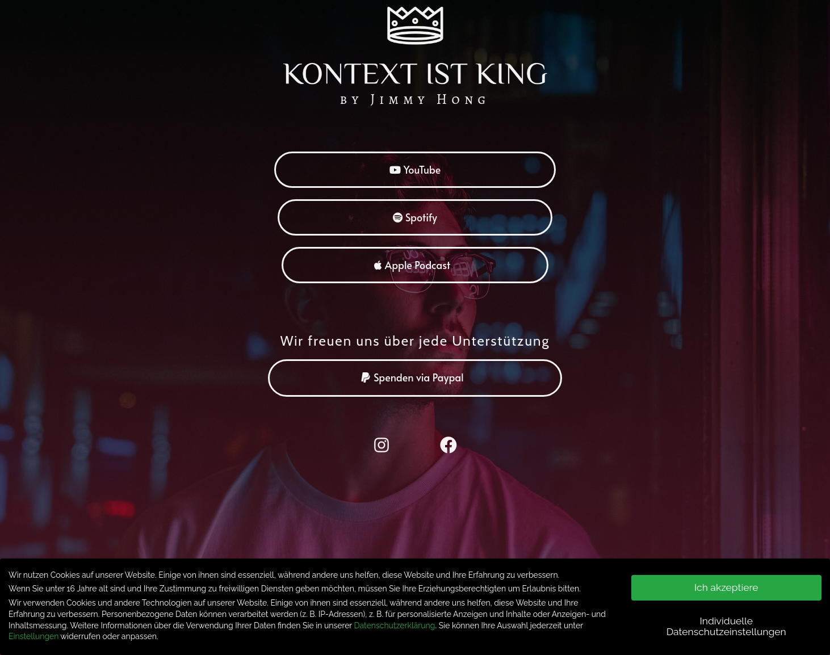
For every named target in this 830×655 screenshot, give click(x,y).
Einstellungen (33, 632)
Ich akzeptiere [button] (726, 583)
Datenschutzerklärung (394, 621)
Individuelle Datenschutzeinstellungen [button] (726, 622)
